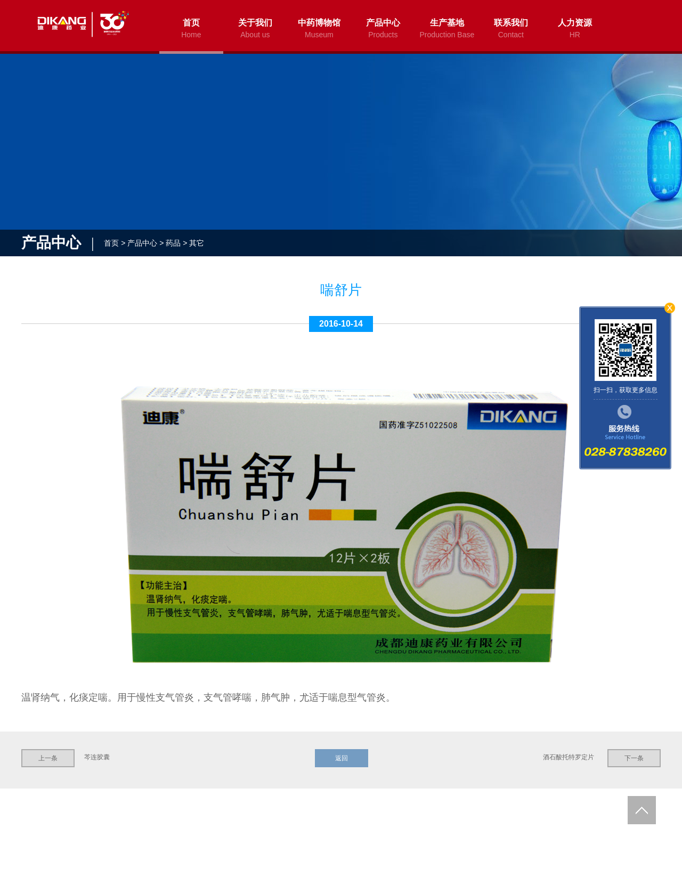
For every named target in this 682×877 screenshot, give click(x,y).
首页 (111, 243)
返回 (341, 758)
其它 (196, 243)
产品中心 (142, 243)
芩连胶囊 (97, 757)
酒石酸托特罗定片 (568, 757)
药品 (173, 243)
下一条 (634, 758)
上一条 (48, 758)
